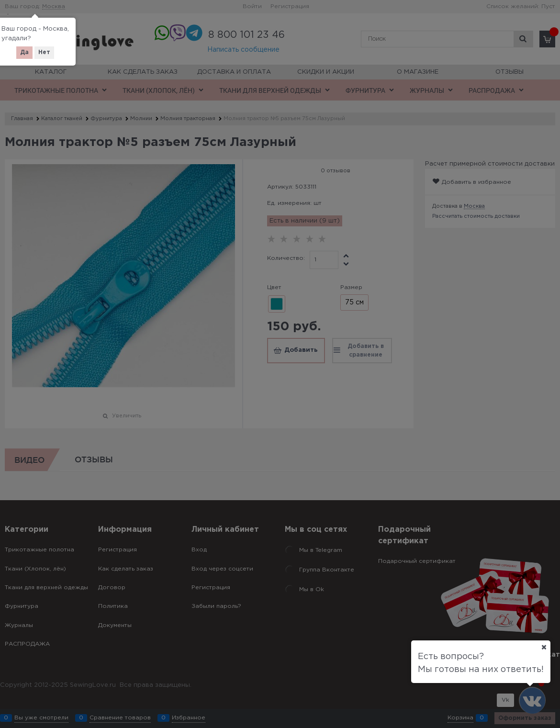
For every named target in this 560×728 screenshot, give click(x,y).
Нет (44, 52)
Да (24, 52)
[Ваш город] (544, 647)
